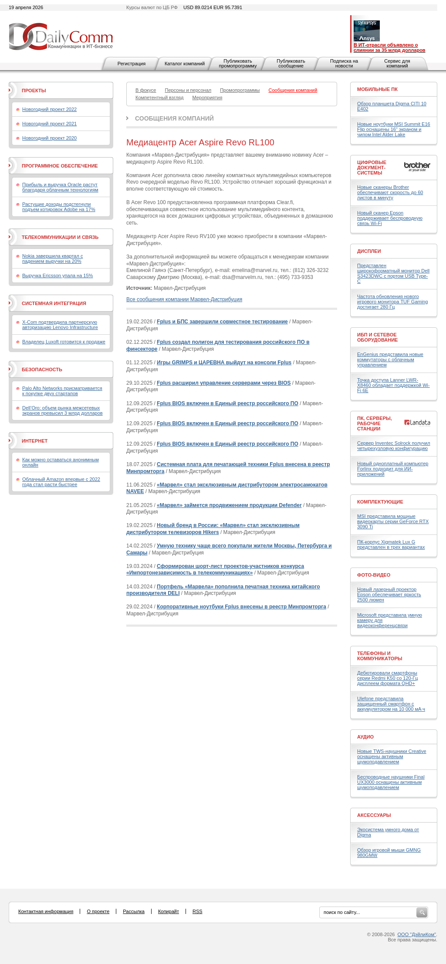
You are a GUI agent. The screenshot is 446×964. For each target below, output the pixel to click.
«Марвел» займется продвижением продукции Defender (229, 505)
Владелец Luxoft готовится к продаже (63, 341)
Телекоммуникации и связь (60, 237)
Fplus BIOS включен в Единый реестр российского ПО (227, 403)
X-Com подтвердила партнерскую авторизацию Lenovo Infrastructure (60, 324)
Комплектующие (380, 501)
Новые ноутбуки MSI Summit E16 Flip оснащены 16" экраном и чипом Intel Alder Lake (393, 129)
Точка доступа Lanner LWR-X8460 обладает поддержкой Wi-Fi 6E (393, 385)
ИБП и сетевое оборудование (377, 337)
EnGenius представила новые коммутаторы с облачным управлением (390, 359)
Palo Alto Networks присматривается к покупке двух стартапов (62, 391)
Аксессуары (374, 815)
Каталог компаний (185, 63)
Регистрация (131, 63)
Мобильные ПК (377, 89)
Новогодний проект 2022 (49, 109)
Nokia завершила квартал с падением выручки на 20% (52, 258)
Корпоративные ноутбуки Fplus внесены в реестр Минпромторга (241, 607)
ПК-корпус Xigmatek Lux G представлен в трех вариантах (391, 544)
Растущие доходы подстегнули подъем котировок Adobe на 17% (58, 207)
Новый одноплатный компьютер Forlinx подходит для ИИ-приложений (392, 469)
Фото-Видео (373, 575)
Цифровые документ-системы (371, 167)
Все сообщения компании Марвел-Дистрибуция (184, 299)
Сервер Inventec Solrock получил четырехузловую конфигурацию (393, 445)
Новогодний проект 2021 (49, 123)
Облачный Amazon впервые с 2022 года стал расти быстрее (61, 482)
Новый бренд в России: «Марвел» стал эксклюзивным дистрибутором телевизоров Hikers (213, 528)
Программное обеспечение (60, 165)
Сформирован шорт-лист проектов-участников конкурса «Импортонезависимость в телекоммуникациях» (215, 569)
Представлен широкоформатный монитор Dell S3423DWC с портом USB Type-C (393, 273)
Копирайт (168, 911)
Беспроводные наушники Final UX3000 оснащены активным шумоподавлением (391, 782)
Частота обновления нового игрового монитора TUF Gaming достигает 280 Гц (392, 301)
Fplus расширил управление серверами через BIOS (224, 383)
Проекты (34, 90)
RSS (198, 911)
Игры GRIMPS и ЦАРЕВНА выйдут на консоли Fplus (224, 362)
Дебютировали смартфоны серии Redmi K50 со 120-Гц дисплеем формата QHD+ (387, 678)
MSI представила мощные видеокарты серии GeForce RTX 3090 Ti (393, 521)
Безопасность (42, 369)
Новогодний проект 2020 (49, 138)
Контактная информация (45, 911)
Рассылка (134, 911)
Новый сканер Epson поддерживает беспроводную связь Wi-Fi (389, 218)
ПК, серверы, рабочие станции (374, 423)
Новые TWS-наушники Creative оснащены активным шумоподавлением (391, 756)
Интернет (34, 440)
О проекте (98, 911)
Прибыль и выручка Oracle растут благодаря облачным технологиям (60, 187)
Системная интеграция (54, 303)
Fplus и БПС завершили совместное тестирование (222, 322)
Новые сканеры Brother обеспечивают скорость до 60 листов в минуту (390, 192)
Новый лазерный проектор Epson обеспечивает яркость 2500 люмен (389, 594)
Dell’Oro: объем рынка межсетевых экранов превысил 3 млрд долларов (62, 410)
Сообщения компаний (174, 118)
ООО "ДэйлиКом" (417, 934)
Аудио (365, 736)
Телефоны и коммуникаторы (379, 656)
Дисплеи (369, 251)
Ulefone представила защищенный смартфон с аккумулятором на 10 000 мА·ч (391, 704)
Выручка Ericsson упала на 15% (57, 275)
